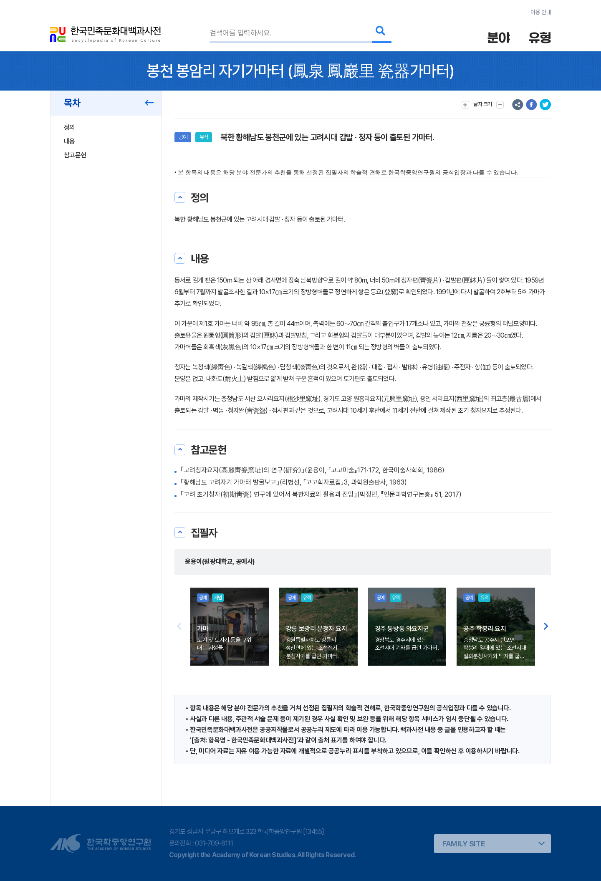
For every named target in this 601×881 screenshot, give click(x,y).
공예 (183, 137)
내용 (69, 141)
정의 (69, 127)
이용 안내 (540, 12)
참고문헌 (75, 155)
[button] (546, 626)
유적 (203, 137)
